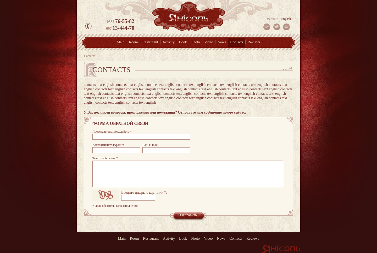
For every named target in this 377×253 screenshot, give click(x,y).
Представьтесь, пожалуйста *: (112, 131)
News (222, 42)
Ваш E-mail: (150, 145)
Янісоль (188, 16)
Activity (169, 42)
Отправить (188, 215)
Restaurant (150, 42)
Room (133, 42)
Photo (195, 42)
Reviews (254, 42)
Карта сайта (286, 26)
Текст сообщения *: (105, 158)
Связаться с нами (276, 26)
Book (183, 42)
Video (208, 42)
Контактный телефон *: (108, 145)
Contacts (236, 42)
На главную (266, 26)
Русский (272, 19)
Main (121, 42)
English (286, 19)
